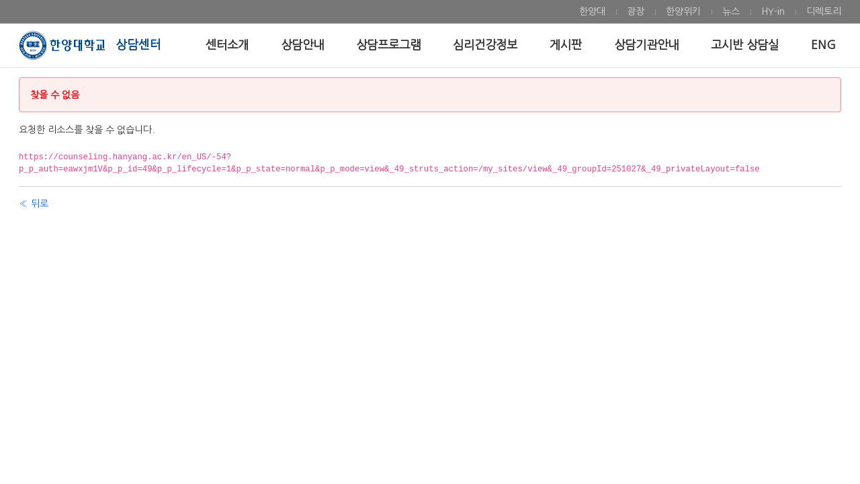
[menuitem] (592, 12)
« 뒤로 (33, 203)
